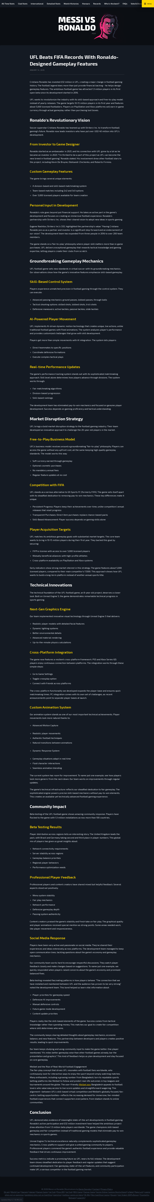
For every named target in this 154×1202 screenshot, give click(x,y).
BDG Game (77, 1192)
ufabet (131, 1192)
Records (104, 3)
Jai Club (52, 1192)
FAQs (133, 3)
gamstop (57, 1195)
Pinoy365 (61, 1192)
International (39, 3)
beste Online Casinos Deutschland (111, 1192)
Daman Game (42, 1192)
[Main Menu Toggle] (148, 3)
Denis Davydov (85, 1189)
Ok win (7, 1192)
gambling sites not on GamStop (38, 1195)
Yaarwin (24, 1192)
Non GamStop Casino (100, 1195)
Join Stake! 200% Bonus (128, 1195)
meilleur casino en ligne (73, 1195)
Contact (96, 1189)
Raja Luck (139, 1192)
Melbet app (85, 1084)
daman (32, 1192)
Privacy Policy (107, 1189)
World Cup (15, 1192)
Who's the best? (119, 3)
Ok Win (87, 1195)
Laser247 (81, 1198)
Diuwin (114, 1195)
